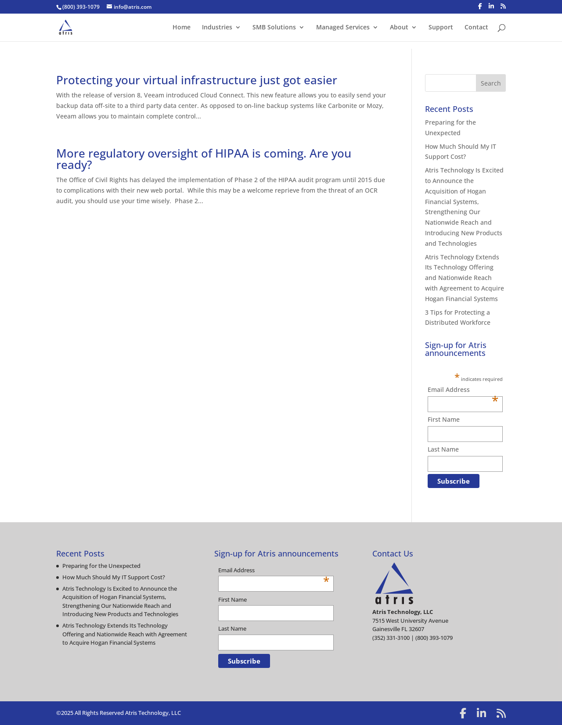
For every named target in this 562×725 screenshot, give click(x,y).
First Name (444, 419)
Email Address (463, 390)
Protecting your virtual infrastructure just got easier (196, 80)
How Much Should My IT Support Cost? (113, 577)
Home (182, 27)
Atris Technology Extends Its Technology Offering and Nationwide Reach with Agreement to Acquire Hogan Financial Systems (464, 278)
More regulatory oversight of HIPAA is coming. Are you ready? (203, 158)
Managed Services (343, 27)
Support (441, 27)
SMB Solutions (274, 27)
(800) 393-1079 (81, 7)
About (399, 27)
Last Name (443, 449)
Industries (217, 27)
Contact (476, 27)
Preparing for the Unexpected (101, 566)
